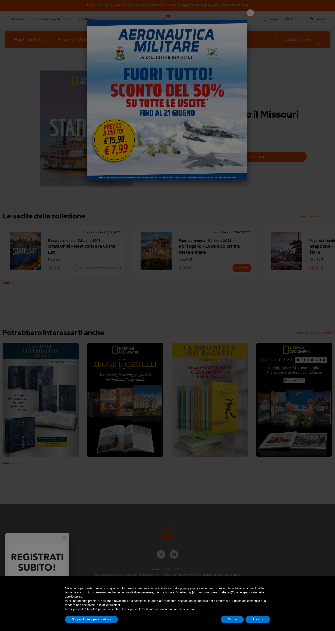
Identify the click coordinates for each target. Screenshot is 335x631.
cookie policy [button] (73, 596)
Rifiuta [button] (232, 619)
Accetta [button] (257, 619)
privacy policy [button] (189, 588)
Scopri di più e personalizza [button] (91, 619)
